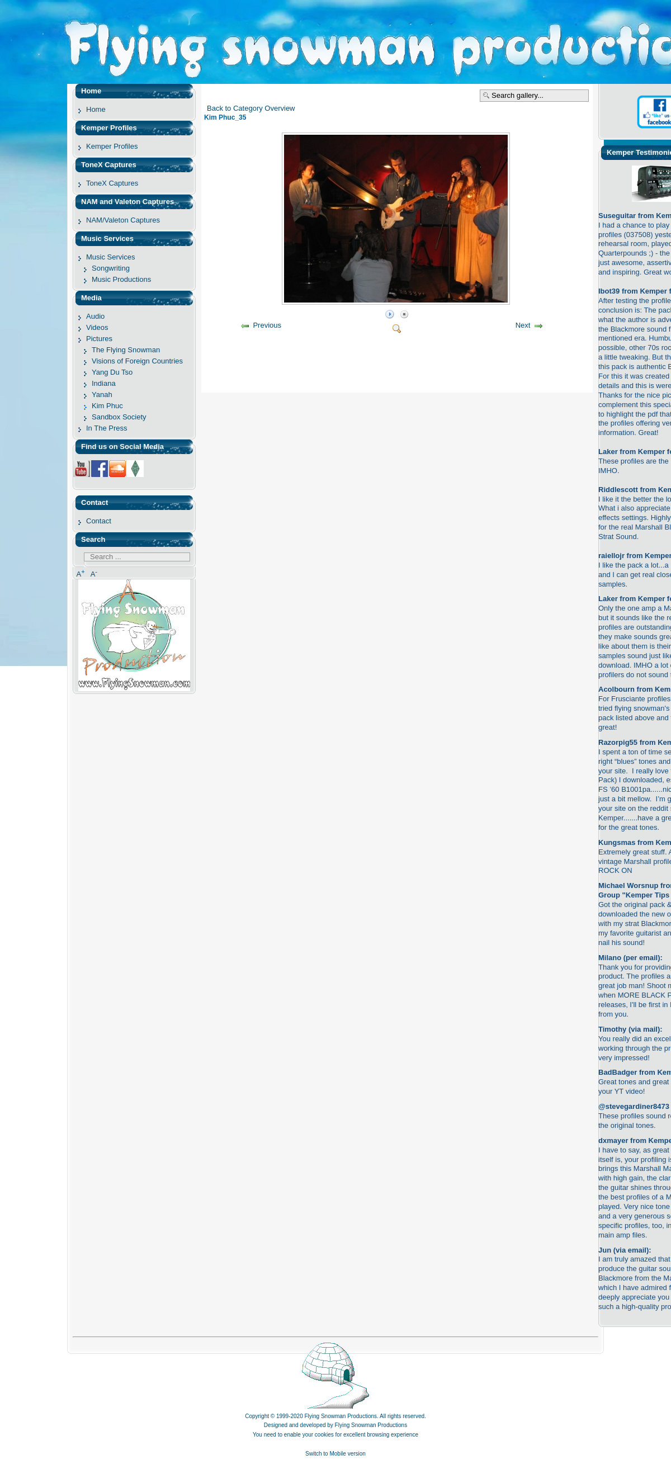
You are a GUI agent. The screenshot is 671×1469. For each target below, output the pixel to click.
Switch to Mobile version (335, 1454)
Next (523, 325)
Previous (267, 325)
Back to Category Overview (251, 108)
